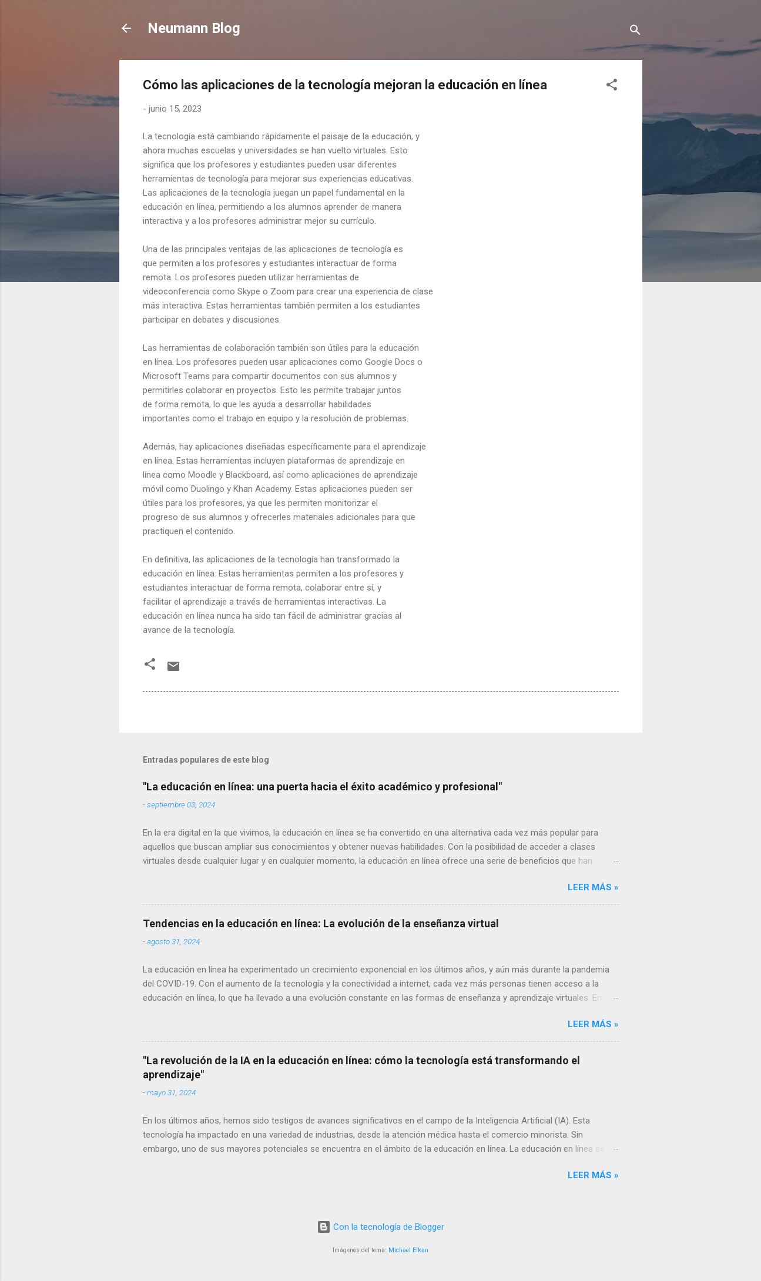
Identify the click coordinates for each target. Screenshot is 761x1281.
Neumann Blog (193, 28)
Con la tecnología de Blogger (380, 1227)
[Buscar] (635, 32)
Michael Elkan (408, 1250)
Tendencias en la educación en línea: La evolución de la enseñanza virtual (321, 923)
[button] (612, 87)
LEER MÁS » (593, 887)
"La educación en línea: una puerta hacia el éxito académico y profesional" (322, 786)
